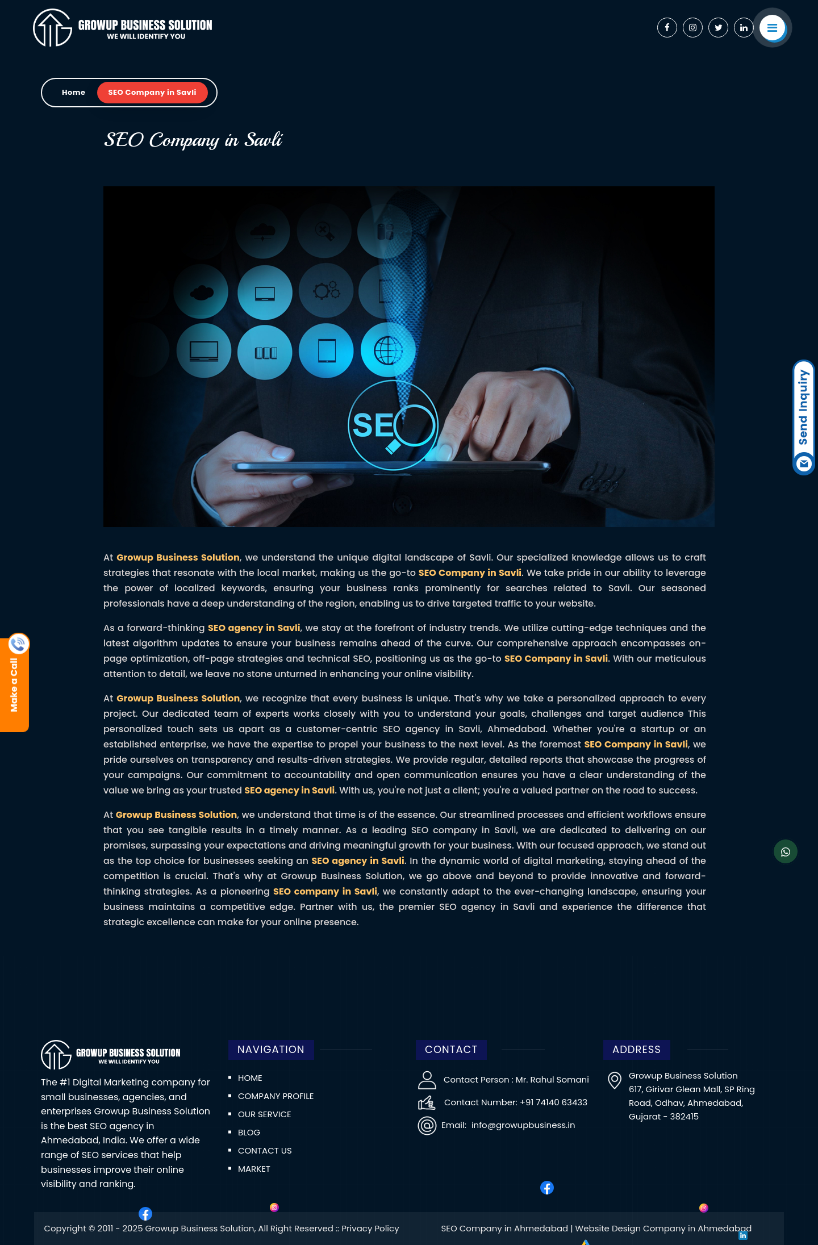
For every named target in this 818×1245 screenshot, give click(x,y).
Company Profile (276, 1096)
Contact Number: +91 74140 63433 (515, 1102)
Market (254, 1169)
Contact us (265, 1150)
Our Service (264, 1114)
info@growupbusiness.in (522, 1125)
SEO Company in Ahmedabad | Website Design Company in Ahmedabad (596, 1228)
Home (74, 92)
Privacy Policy (370, 1228)
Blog (249, 1132)
